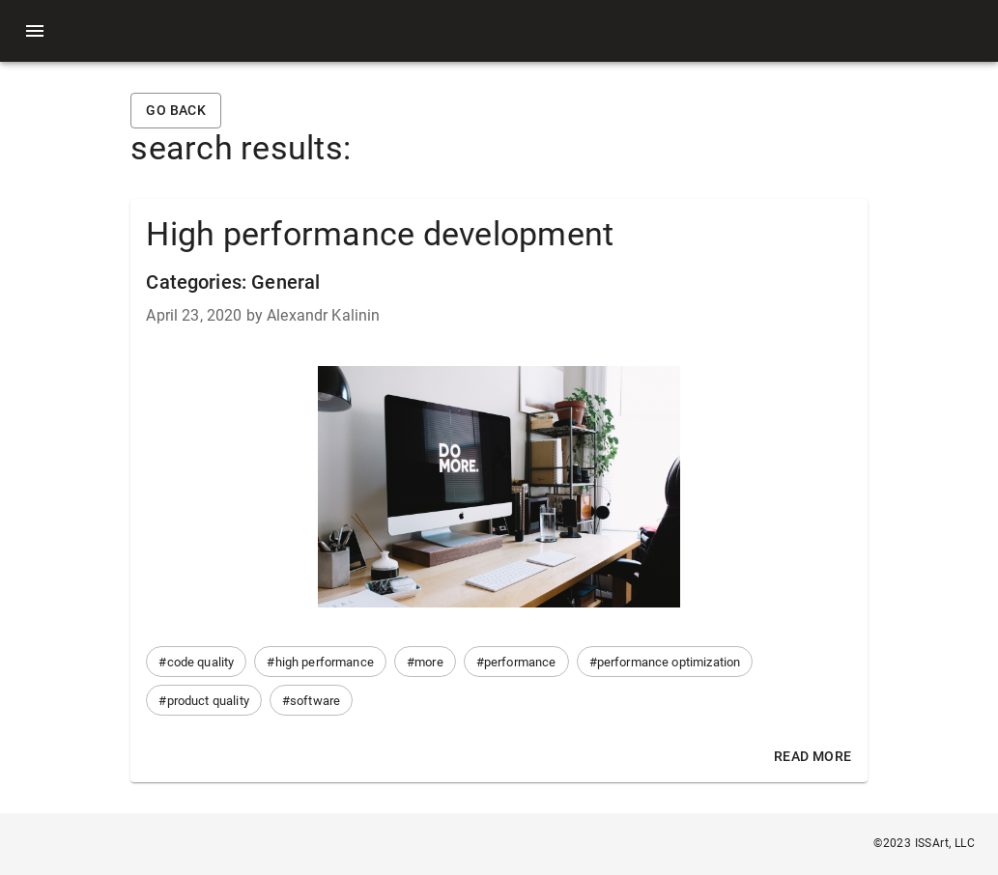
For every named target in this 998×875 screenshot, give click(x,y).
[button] (196, 661)
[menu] (35, 31)
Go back (175, 110)
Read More (813, 757)
